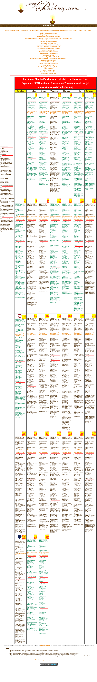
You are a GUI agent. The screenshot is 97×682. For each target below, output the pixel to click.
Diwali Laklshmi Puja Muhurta (48, 63)
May (26, 30)
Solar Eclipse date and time (48, 73)
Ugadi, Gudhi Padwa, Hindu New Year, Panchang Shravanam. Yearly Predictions (48, 38)
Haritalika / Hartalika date (48, 43)
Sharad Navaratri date (48, 50)
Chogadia (69, 30)
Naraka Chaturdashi (48, 62)
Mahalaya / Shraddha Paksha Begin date (48, 46)
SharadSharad (31, 554)
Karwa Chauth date (48, 55)
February (13, 30)
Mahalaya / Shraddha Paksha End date (48, 48)
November (56, 30)
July (33, 30)
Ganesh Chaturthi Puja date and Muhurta (48, 45)
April (22, 30)
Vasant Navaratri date (48, 40)
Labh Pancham (48, 68)
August (37, 30)
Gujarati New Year (48, 65)
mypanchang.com (48, 25)
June (29, 30)
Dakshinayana (32, 111)
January (6, 30)
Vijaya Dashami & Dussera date (48, 52)
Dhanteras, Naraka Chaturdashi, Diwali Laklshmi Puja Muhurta (48, 58)
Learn (84, 30)
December (63, 30)
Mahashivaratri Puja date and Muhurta (48, 36)
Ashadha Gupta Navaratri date (49, 41)
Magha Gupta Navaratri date (48, 35)
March (18, 30)
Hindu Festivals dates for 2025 (48, 33)
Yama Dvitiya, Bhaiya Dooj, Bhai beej (48, 67)
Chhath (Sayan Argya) (48, 70)
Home (89, 30)
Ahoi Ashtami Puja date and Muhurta (48, 57)
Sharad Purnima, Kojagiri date (48, 53)
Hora (80, 30)
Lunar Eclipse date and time (48, 72)
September (43, 30)
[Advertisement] (8, 12)
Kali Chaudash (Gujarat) (48, 60)
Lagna (75, 30)
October (49, 30)
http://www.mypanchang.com (43, 660)
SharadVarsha (31, 113)
